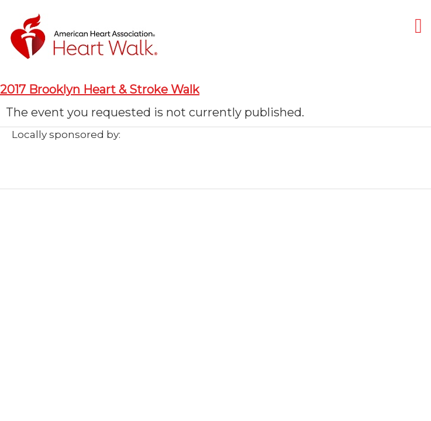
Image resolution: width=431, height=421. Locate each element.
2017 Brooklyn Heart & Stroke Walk (99, 89)
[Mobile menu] (418, 25)
